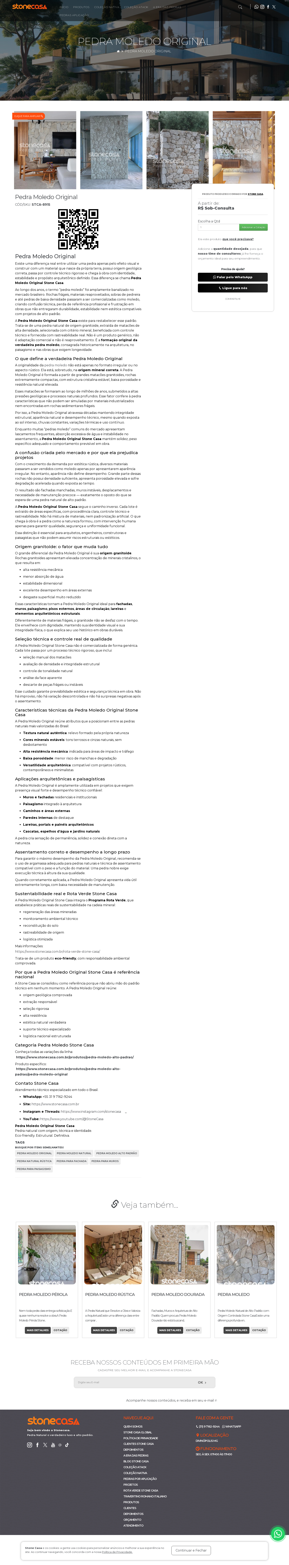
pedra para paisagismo (34, 1168)
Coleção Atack (136, 7)
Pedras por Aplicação (140, 1479)
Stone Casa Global (137, 1432)
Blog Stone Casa (136, 1461)
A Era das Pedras (167, 7)
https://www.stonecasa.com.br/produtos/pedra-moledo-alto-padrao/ (77, 1057)
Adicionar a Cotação (253, 227)
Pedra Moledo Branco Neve (42, 1296)
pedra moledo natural (74, 1153)
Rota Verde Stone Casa (140, 1491)
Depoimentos (133, 1450)
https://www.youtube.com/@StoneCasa (73, 1119)
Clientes (129, 1508)
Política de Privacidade (140, 1438)
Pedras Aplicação (74, 15)
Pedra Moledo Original (148, 51)
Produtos (81, 7)
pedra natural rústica (34, 1161)
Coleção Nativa (106, 7)
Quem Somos (132, 1426)
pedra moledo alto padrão (116, 1153)
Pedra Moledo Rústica (174, 1294)
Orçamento (132, 1520)
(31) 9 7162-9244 (208, 1426)
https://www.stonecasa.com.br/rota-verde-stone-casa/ (59, 951)
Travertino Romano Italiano (145, 1496)
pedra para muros (105, 1161)
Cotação (58, 1330)
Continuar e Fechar (191, 1550)
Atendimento (133, 1526)
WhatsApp (231, 1426)
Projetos (130, 1485)
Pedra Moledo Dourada (242, 1294)
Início (64, 7)
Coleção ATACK (134, 1467)
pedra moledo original (34, 1153)
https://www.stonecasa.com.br (57, 1104)
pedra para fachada (71, 1161)
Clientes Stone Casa (138, 1444)
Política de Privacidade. (117, 1552)
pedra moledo (56, 365)
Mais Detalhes (36, 1330)
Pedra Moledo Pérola (107, 1294)
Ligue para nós (233, 288)
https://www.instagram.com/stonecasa (93, 1112)
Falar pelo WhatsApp (232, 277)
